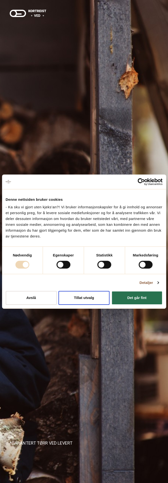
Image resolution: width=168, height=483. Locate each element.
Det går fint (136, 298)
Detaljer (146, 283)
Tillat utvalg (84, 298)
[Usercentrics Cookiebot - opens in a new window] (141, 181)
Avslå (31, 298)
